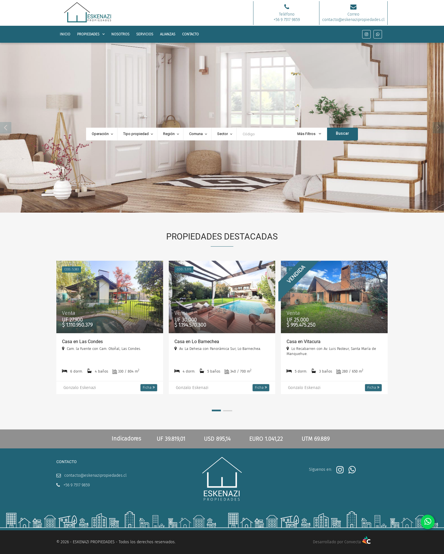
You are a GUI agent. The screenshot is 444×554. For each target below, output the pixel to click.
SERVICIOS (144, 34)
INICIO (65, 34)
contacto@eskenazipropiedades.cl (95, 475)
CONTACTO (190, 34)
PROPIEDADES (88, 34)
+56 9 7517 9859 (76, 485)
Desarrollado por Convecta (342, 542)
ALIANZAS (167, 34)
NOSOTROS (120, 34)
